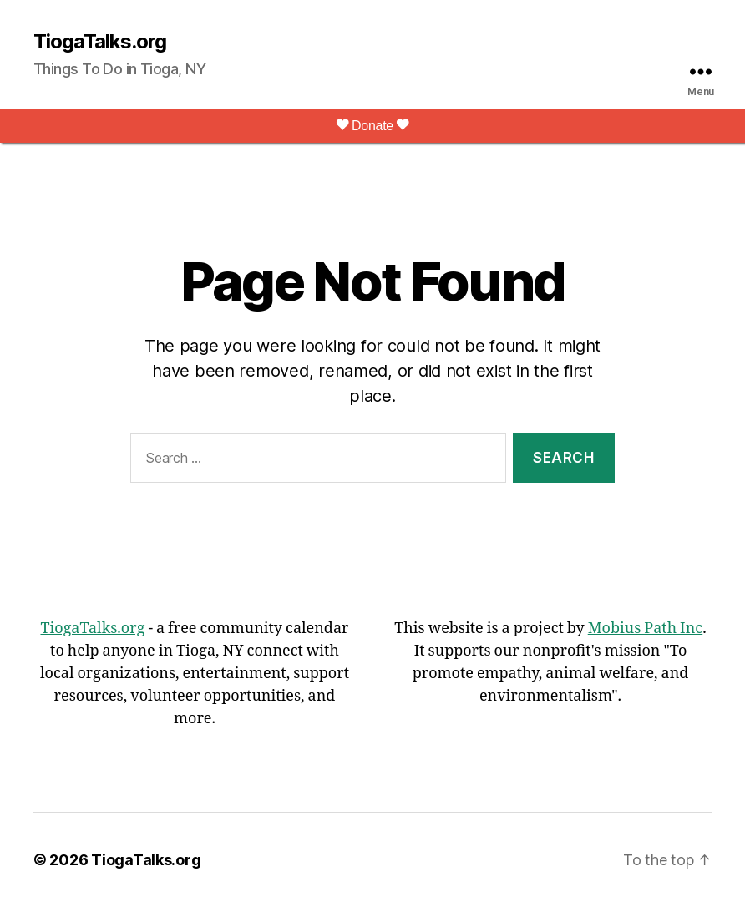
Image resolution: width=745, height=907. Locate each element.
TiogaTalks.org (99, 42)
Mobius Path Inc (645, 628)
